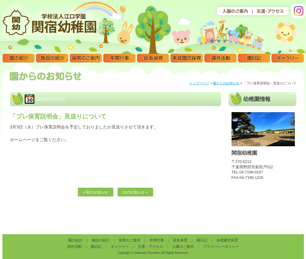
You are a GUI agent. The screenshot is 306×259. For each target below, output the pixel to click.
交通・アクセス (150, 246)
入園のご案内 (183, 246)
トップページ (199, 83)
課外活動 (220, 58)
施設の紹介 (52, 58)
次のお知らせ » (135, 192)
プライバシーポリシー (221, 246)
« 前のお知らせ (95, 192)
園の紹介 (18, 58)
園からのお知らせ (226, 83)
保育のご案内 (86, 58)
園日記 (254, 58)
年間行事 (119, 58)
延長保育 (153, 58)
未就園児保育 (186, 58)
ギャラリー (287, 58)
